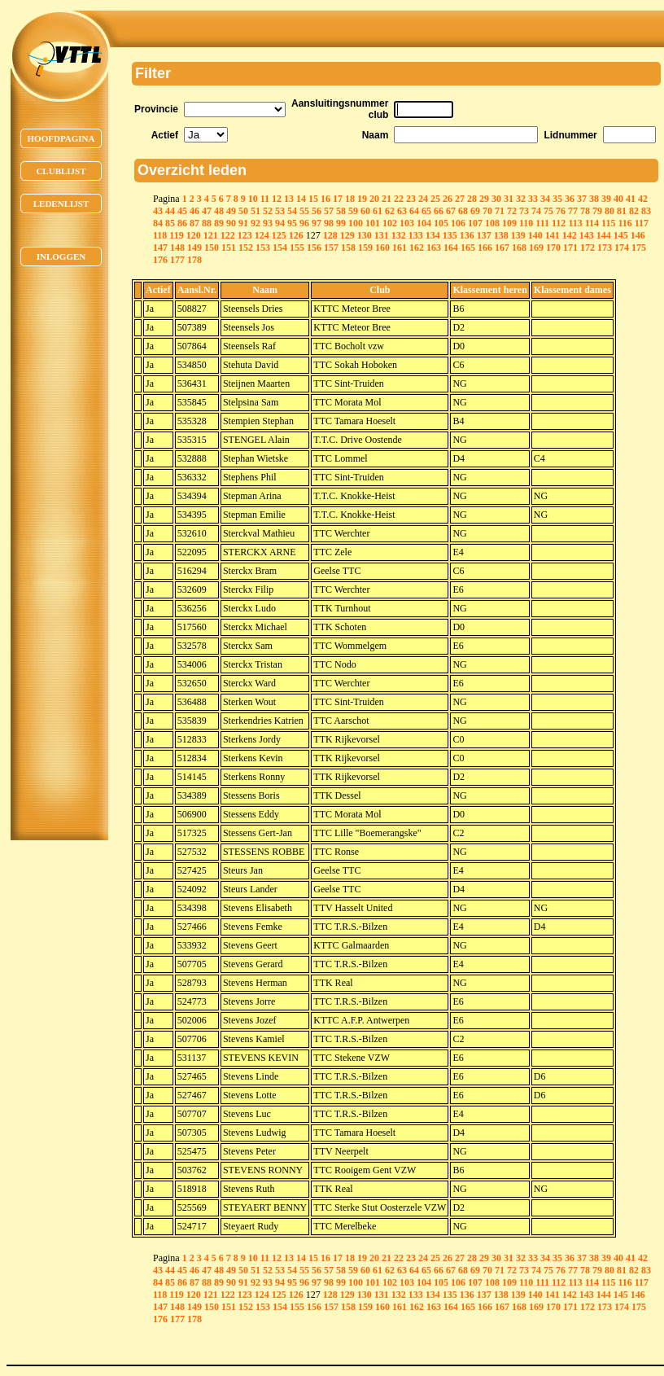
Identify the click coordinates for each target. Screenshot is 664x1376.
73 (524, 211)
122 (228, 235)
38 (594, 198)
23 (411, 198)
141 (552, 235)
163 (433, 247)
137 (484, 235)
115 (608, 223)
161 (399, 247)
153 (263, 247)
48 (219, 211)
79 (597, 211)
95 (292, 223)
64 (414, 211)
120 (193, 235)
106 (458, 223)
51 (255, 211)
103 (407, 223)
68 (463, 211)
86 (182, 223)
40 (618, 198)
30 (496, 198)
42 (643, 198)
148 (177, 247)
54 (292, 211)
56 (316, 211)
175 (638, 247)
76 (561, 211)
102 (389, 223)
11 (264, 198)
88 (207, 223)
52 (268, 211)
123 (245, 235)
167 (502, 247)
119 (176, 235)
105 (441, 223)
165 (468, 247)
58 (341, 211)
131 (381, 235)
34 (545, 198)
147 (160, 247)
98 (329, 223)
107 (475, 223)
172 (587, 247)
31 (508, 198)
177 (177, 259)
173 (604, 247)
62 (390, 211)
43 (158, 211)
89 (219, 223)
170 (553, 247)
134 (433, 235)
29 (484, 198)
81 (622, 211)
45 (182, 211)
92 (255, 223)
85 (170, 223)
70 (487, 211)
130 (364, 235)
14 (301, 198)
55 (304, 211)
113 (575, 223)
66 (438, 211)
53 (280, 211)
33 (533, 198)
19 (362, 198)
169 (536, 247)
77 (573, 211)
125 (279, 235)
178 (194, 259)
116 (624, 223)
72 (512, 211)
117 (642, 223)
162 (416, 247)
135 (450, 235)
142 (569, 235)
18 (350, 198)
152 (245, 247)
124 (262, 235)
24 (423, 198)
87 (194, 223)
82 (634, 211)
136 (467, 235)
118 (160, 235)
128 (330, 235)
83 (646, 211)
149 (194, 247)
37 (582, 198)
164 (450, 247)
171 (570, 247)
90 (231, 223)
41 (631, 198)
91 (243, 223)
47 (207, 211)
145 (621, 235)
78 (585, 211)
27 (460, 198)
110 (526, 223)
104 (424, 223)
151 (228, 247)
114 (592, 223)
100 (355, 223)
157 (331, 247)
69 (475, 211)
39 (606, 198)
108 (492, 223)
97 (316, 223)
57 (329, 211)
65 (426, 211)
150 (211, 247)
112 (559, 223)
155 (297, 247)
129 (347, 235)
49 (231, 211)
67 (451, 211)
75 (548, 211)
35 (557, 198)
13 (289, 198)
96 (304, 223)
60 (365, 211)
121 (210, 235)
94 (280, 223)
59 (353, 211)
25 (435, 198)
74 (536, 211)
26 (447, 198)
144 (603, 235)
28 (472, 198)
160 (382, 247)
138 (501, 235)
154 (280, 247)
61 (377, 211)
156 (314, 247)
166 (485, 247)
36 (569, 198)
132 (398, 235)
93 (268, 223)
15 (313, 198)
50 (243, 211)
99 (341, 223)
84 (158, 223)
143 (586, 235)
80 (609, 211)
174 (621, 247)
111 (542, 223)
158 (348, 247)
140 (535, 235)
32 (521, 198)
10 (253, 198)
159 (365, 247)
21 (386, 198)
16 (325, 198)
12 (277, 198)
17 (338, 198)
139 (518, 235)
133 (415, 235)
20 (374, 198)
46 (194, 211)
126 (296, 235)
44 (170, 211)
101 (372, 223)
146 (638, 235)
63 (402, 211)
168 (519, 247)
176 (160, 259)
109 (509, 223)
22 (399, 198)
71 (500, 211)
